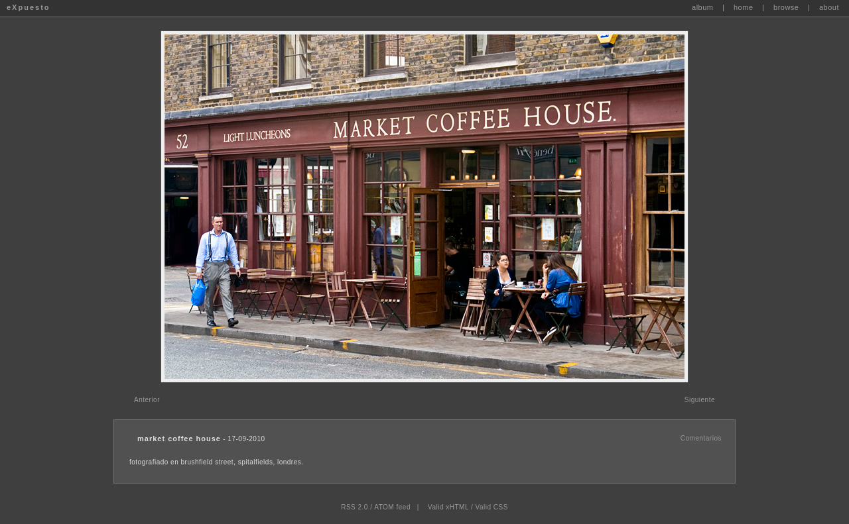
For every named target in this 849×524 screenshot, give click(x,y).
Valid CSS (491, 507)
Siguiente (700, 399)
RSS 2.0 (354, 507)
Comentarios (701, 438)
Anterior (147, 399)
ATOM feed (392, 507)
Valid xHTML (448, 507)
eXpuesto (28, 7)
